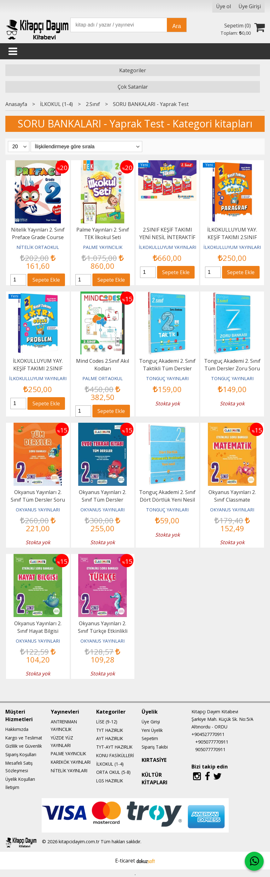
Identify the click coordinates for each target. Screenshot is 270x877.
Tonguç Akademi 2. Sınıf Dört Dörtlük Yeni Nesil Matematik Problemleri (167, 500)
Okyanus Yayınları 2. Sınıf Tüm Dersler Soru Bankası (38, 500)
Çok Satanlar (133, 86)
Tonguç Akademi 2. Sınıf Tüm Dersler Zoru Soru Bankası (232, 368)
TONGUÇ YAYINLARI (167, 378)
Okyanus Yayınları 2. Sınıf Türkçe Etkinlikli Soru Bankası (102, 631)
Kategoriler (132, 70)
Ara (176, 26)
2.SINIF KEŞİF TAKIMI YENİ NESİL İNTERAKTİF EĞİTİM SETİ (167, 237)
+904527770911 (208, 734)
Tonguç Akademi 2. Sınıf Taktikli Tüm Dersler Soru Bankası (167, 368)
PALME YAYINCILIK (102, 247)
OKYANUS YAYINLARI (38, 510)
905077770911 (210, 749)
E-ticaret (125, 860)
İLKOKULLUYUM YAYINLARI (167, 247)
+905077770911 (211, 742)
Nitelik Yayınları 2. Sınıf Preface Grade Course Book (38, 237)
